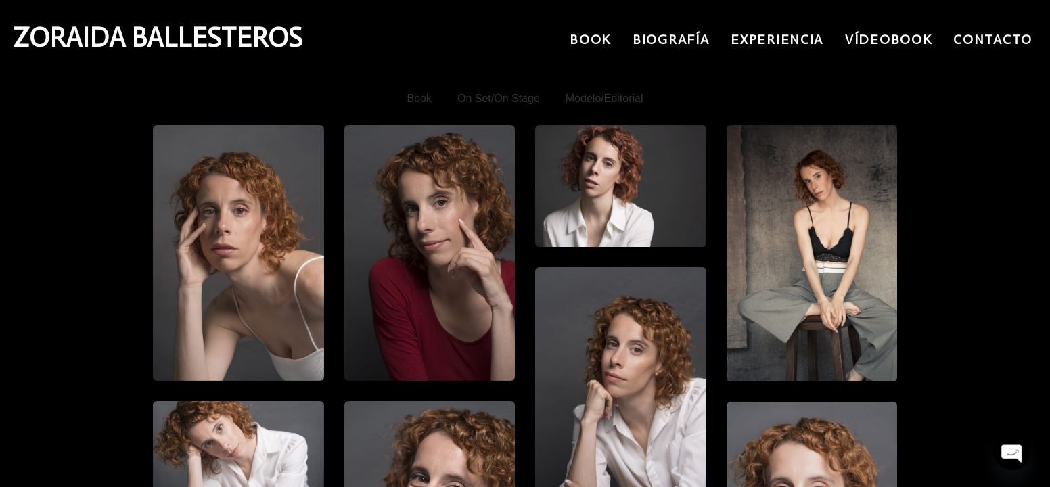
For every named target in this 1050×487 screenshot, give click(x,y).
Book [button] (419, 98)
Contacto (992, 39)
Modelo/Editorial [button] (604, 98)
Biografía (671, 39)
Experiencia (777, 39)
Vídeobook (888, 39)
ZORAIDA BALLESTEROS (158, 37)
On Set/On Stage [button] (498, 98)
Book (590, 39)
